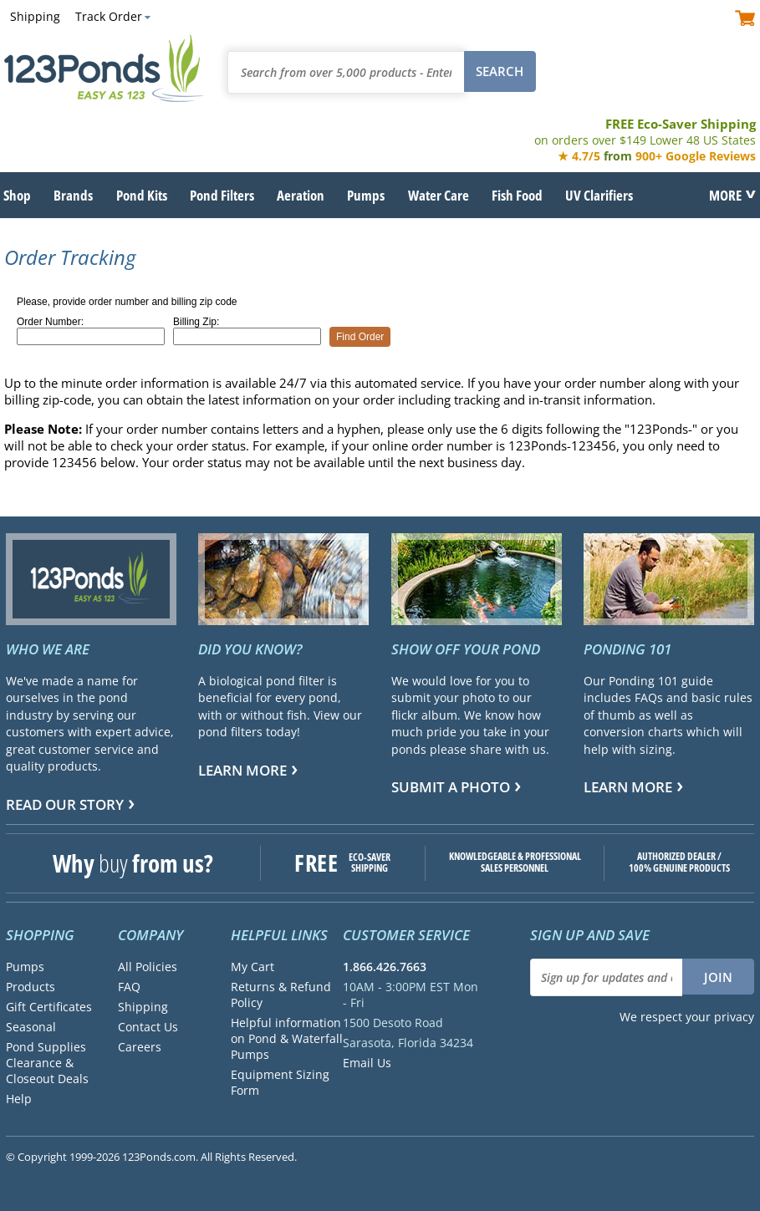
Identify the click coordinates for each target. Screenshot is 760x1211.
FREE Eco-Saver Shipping (645, 131)
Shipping (35, 16)
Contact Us (148, 1027)
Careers (139, 1047)
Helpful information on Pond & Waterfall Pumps (287, 1038)
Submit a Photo (450, 786)
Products (30, 987)
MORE (725, 195)
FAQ (129, 987)
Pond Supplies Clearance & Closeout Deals (47, 1062)
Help (19, 1099)
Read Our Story (65, 804)
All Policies (147, 966)
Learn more (242, 770)
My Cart (252, 966)
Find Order (360, 337)
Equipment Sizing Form (280, 1082)
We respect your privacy (687, 1017)
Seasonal (31, 1027)
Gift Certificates (49, 1007)
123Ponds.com (104, 68)
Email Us (367, 1063)
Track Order (108, 16)
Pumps (25, 966)
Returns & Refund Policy (281, 994)
